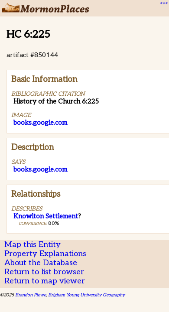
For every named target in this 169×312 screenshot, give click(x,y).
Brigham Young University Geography (86, 295)
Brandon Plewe (30, 295)
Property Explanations (45, 253)
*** (163, 5)
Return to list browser (44, 271)
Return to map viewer (44, 281)
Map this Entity (32, 244)
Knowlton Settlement (45, 216)
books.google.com (40, 123)
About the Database (40, 262)
